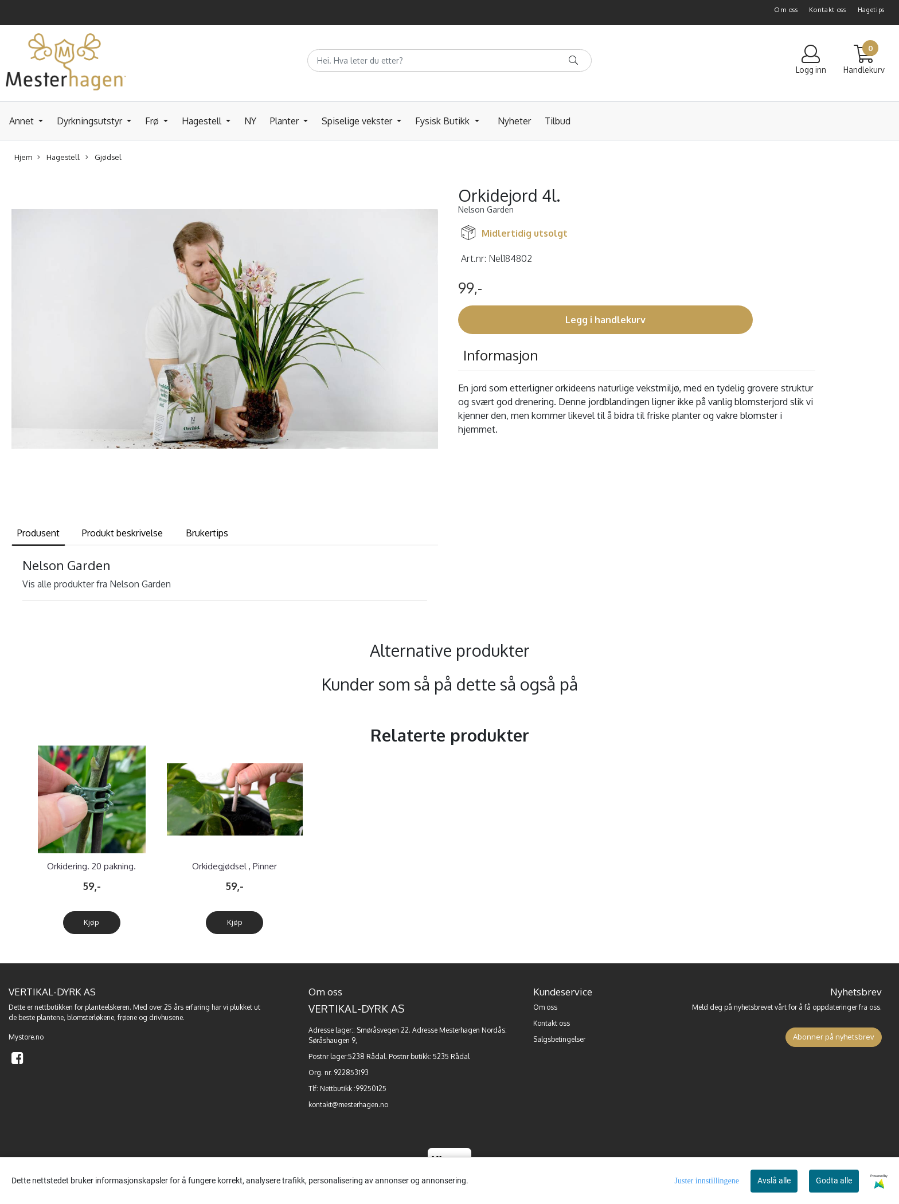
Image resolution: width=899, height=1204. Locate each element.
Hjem (23, 157)
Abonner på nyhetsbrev (833, 1036)
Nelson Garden (486, 209)
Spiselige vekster (358, 121)
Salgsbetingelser (559, 1039)
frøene (127, 1017)
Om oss (786, 10)
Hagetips (871, 10)
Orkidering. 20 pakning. (91, 866)
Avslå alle (774, 1180)
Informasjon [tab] (500, 355)
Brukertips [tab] (207, 533)
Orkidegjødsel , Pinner (234, 866)
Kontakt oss (827, 10)
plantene (50, 1017)
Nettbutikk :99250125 (353, 1088)
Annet (22, 121)
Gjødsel (103, 157)
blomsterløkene (90, 1017)
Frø (153, 121)
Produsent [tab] (38, 533)
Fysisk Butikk (443, 121)
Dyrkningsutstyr (90, 121)
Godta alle (834, 1180)
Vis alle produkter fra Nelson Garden (96, 584)
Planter (285, 121)
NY (250, 121)
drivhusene (166, 1017)
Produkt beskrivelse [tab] (122, 533)
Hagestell (203, 121)
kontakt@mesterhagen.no (348, 1104)
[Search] (449, 60)
